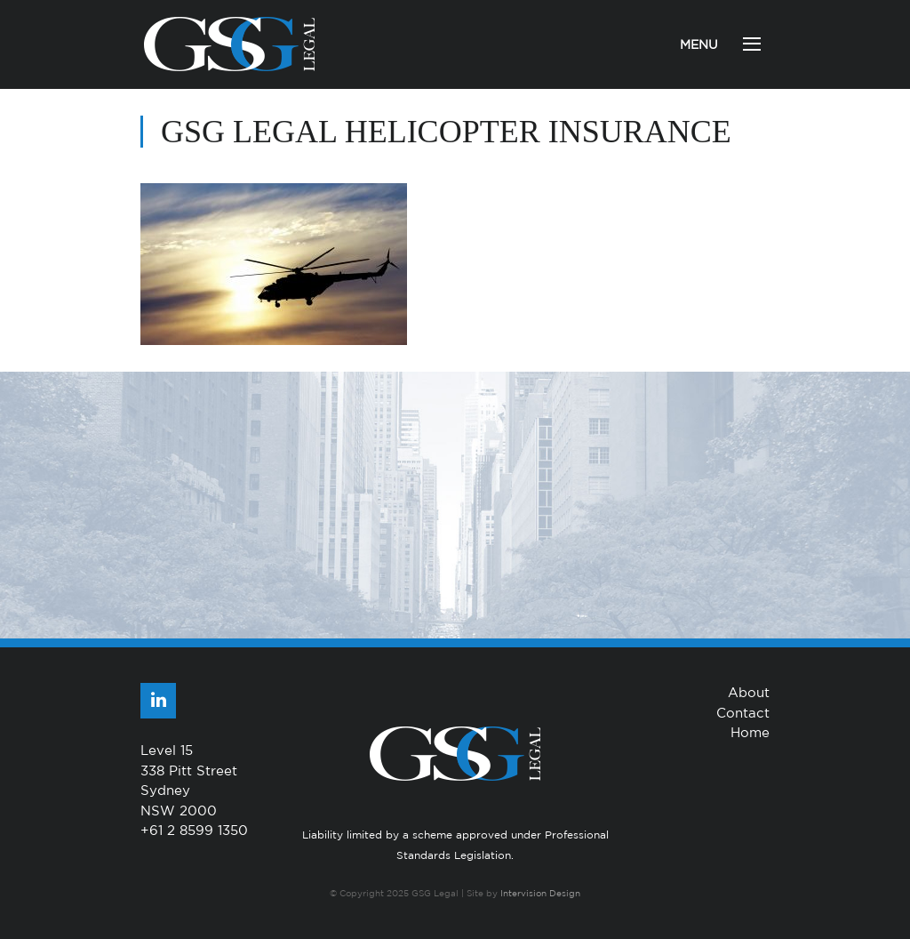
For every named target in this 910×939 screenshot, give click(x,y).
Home (750, 732)
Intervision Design (540, 892)
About (749, 692)
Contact (743, 712)
